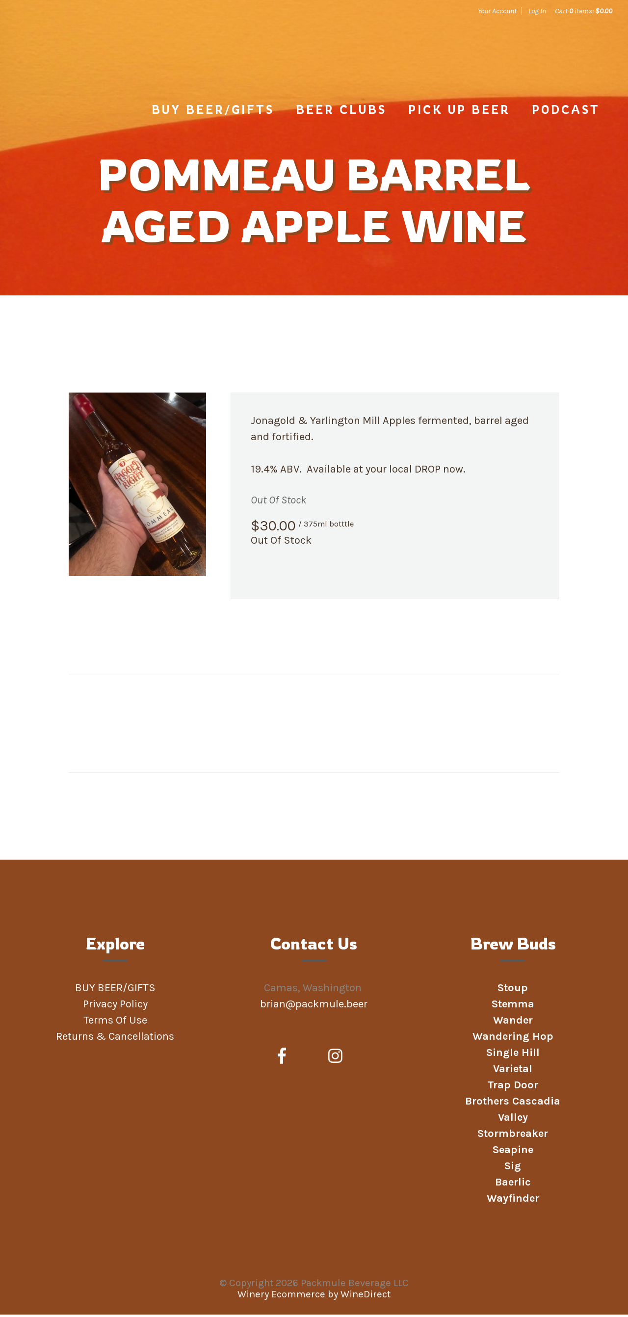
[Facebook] (282, 1059)
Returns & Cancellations (115, 1038)
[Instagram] (335, 1059)
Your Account (497, 10)
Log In (537, 10)
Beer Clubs (341, 112)
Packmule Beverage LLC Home (91, 55)
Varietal (512, 1071)
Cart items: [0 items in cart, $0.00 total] (583, 10)
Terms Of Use (115, 1022)
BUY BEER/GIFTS (213, 112)
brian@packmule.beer (315, 1006)
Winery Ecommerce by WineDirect (314, 1296)
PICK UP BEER (459, 112)
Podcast (566, 112)
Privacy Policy (115, 1006)
